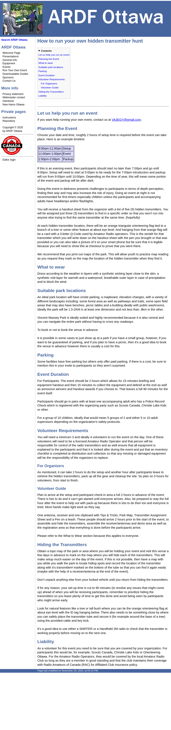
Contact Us (9, 80)
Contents (46, 50)
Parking (42, 71)
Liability (42, 95)
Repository (9, 120)
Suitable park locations (50, 67)
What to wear (45, 63)
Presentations (11, 56)
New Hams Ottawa (13, 104)
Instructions (9, 117)
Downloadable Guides (15, 73)
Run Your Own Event (15, 70)
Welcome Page (11, 52)
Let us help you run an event (53, 54)
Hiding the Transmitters (51, 91)
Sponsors (8, 77)
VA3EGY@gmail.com (126, 119)
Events (6, 67)
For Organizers (49, 83)
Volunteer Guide (50, 87)
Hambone (8, 101)
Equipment (9, 63)
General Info (10, 60)
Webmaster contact (14, 97)
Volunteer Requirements (51, 79)
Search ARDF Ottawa (14, 39)
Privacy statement (13, 94)
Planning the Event (48, 59)
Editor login (9, 159)
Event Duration (46, 75)
